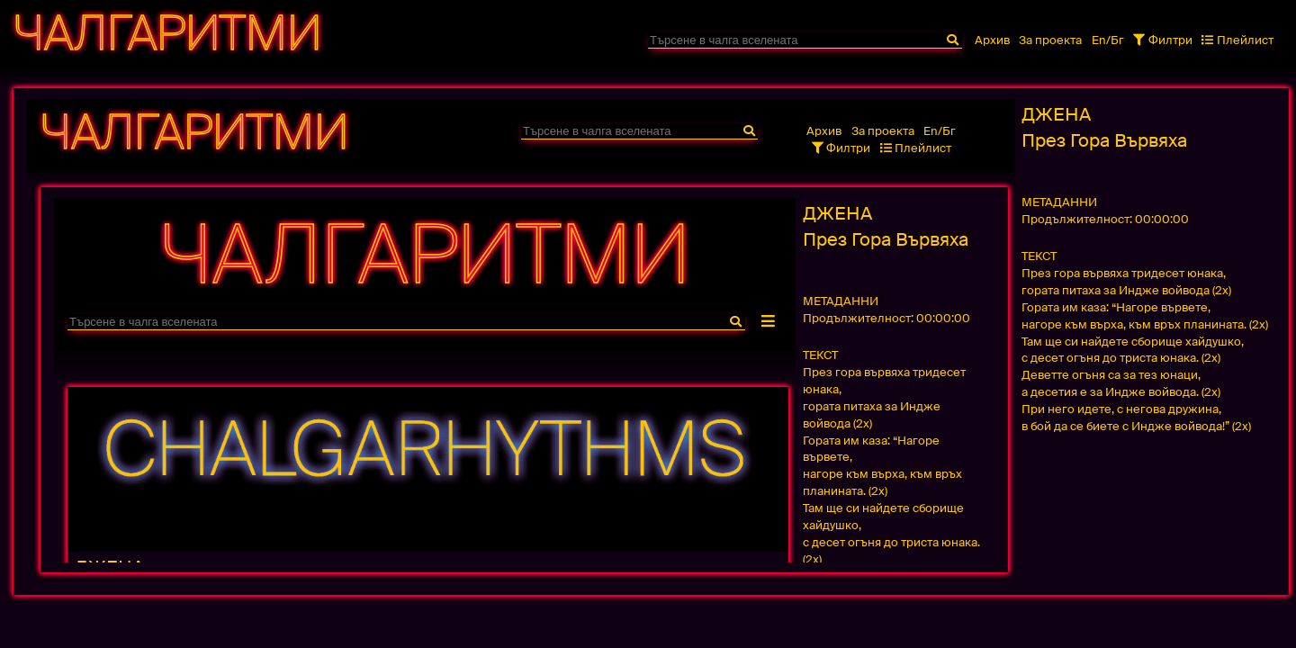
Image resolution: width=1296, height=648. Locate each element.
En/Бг (1108, 40)
